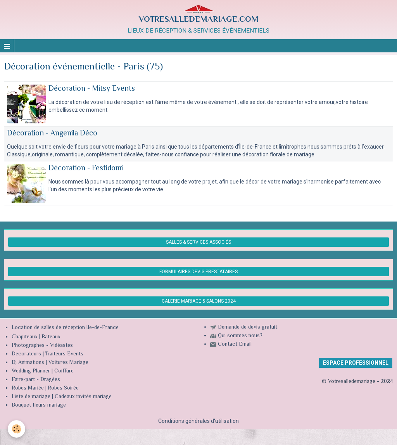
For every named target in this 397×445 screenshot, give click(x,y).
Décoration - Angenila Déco (52, 134)
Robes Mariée (28, 388)
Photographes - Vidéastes (42, 345)
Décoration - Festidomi (85, 169)
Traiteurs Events (64, 354)
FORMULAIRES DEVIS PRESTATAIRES (198, 271)
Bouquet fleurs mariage (39, 405)
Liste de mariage (31, 397)
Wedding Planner (31, 371)
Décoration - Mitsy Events (91, 89)
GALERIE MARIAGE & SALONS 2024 (199, 301)
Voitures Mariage (68, 362)
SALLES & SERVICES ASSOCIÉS (198, 242)
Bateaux (50, 337)
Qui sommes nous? (240, 336)
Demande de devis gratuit (247, 327)
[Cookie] (16, 429)
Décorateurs (26, 354)
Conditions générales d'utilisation (198, 421)
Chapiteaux (25, 337)
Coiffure (64, 371)
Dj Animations (28, 362)
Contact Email (235, 344)
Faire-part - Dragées (36, 380)
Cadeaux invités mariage (83, 397)
